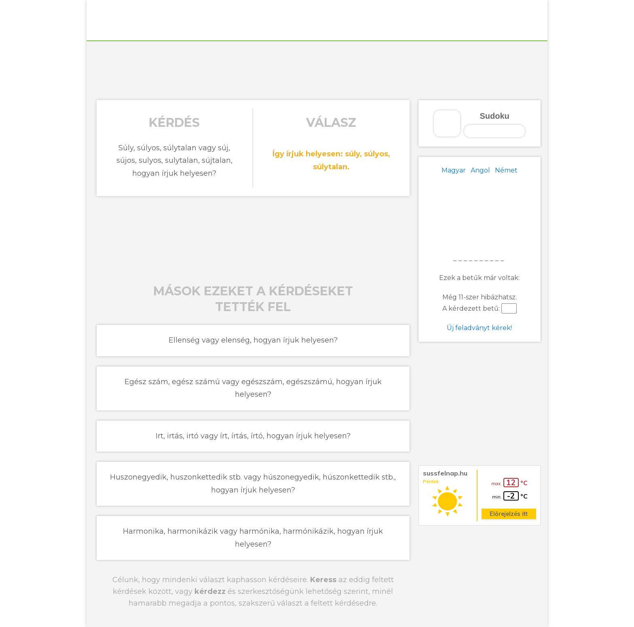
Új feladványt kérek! (479, 328)
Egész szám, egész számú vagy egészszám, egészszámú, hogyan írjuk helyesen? (253, 388)
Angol (480, 170)
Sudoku (494, 116)
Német (506, 170)
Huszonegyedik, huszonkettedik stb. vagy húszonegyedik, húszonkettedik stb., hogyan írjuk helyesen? (253, 483)
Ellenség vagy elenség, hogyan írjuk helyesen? (253, 340)
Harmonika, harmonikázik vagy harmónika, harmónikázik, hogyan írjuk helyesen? (253, 538)
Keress (323, 579)
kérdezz (210, 591)
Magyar (454, 170)
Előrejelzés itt (509, 514)
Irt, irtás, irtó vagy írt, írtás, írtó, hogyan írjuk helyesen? (253, 435)
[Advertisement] (317, 69)
